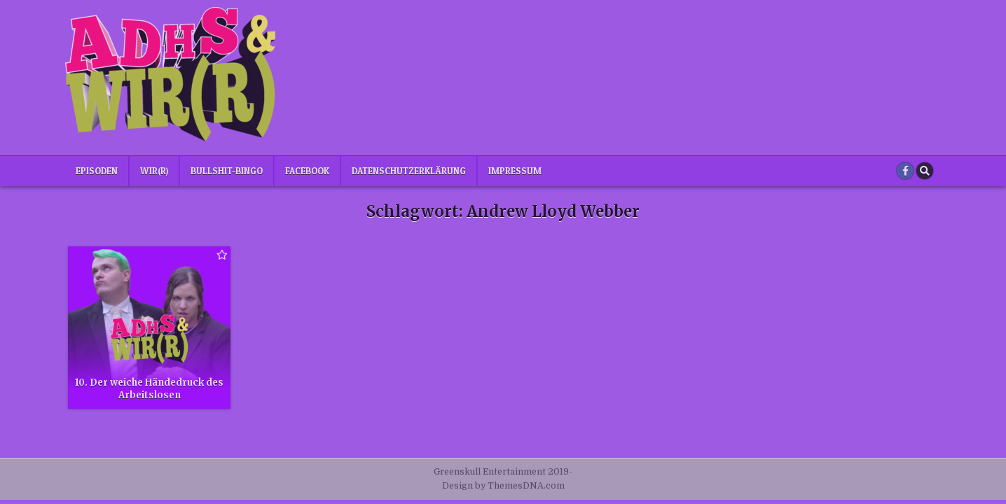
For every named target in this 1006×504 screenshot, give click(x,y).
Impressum (515, 170)
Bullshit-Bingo (227, 170)
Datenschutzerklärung (409, 170)
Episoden (97, 170)
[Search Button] (924, 170)
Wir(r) (154, 170)
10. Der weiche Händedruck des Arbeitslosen (149, 389)
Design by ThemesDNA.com (503, 486)
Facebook (307, 170)
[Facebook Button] (905, 170)
